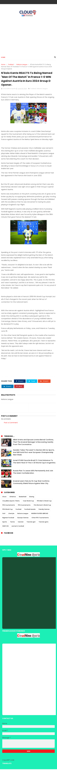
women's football (18, 527)
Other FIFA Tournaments (40, 519)
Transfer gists (43, 523)
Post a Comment (11, 423)
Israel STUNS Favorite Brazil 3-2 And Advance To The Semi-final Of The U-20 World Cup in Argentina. (34, 462)
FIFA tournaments (8, 506)
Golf (3, 514)
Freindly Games (44, 510)
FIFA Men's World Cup (44, 502)
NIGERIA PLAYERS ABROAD (39, 514)
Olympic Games (22, 519)
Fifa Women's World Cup (42, 506)
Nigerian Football (8, 519)
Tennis (12, 523)
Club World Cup (28, 502)
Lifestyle (11, 514)
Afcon (4, 497)
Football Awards (30, 510)
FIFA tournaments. (24, 506)
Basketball (22, 497)
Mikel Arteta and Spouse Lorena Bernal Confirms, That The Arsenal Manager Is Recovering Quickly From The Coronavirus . (33, 442)
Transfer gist (31, 523)
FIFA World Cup (7, 510)
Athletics (13, 497)
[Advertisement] (28, 35)
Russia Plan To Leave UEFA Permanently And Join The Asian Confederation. (33, 472)
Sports (4, 523)
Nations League (21, 65)
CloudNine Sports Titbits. (11, 502)
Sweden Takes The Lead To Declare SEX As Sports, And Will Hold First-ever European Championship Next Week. (33, 453)
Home (3, 58)
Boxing (31, 497)
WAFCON (5, 527)
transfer (21, 523)
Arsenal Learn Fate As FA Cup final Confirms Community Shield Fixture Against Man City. (31, 483)
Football (11, 65)
